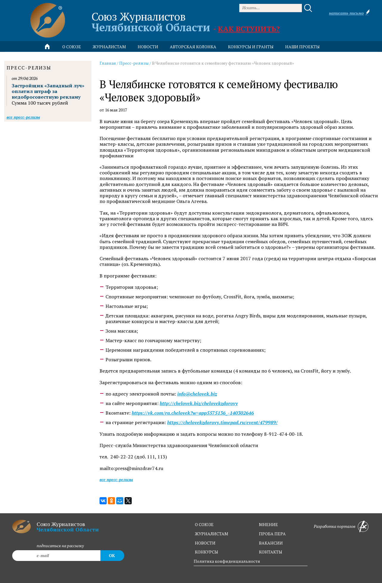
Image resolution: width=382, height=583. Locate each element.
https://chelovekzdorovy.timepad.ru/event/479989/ (222, 422)
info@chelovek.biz (197, 394)
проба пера (272, 534)
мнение (268, 524)
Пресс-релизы (134, 63)
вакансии (271, 543)
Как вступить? (248, 28)
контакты (270, 552)
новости (148, 46)
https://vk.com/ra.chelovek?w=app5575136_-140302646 (193, 413)
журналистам (211, 534)
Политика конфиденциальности (227, 561)
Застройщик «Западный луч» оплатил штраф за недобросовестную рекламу (48, 91)
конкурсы (206, 552)
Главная (108, 63)
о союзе (204, 524)
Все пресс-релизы (116, 479)
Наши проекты (302, 46)
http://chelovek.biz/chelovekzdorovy (199, 403)
